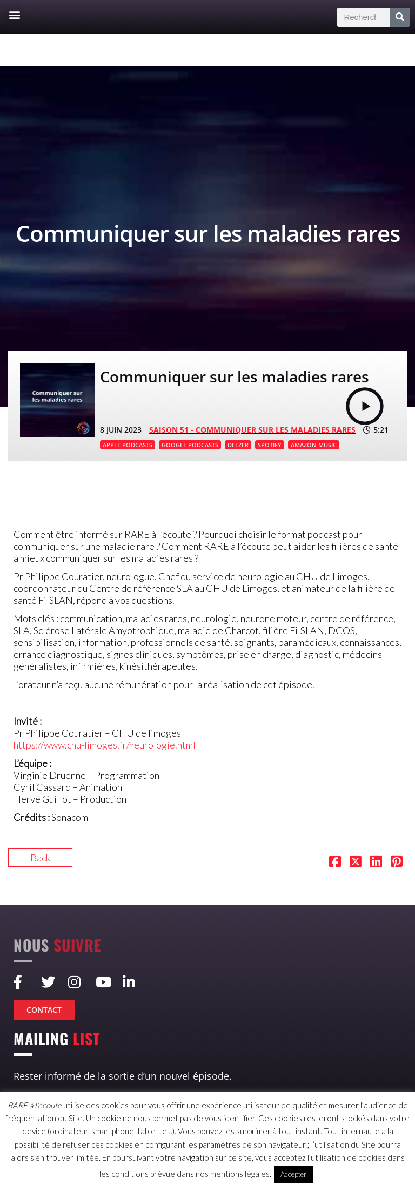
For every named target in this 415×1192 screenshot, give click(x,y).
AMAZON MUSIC (314, 445)
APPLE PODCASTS (127, 445)
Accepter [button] (293, 1174)
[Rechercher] (400, 17)
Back (40, 858)
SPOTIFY (270, 445)
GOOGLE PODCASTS (190, 445)
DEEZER (238, 445)
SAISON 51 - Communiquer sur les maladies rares (252, 430)
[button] (14, 14)
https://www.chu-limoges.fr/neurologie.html (105, 745)
